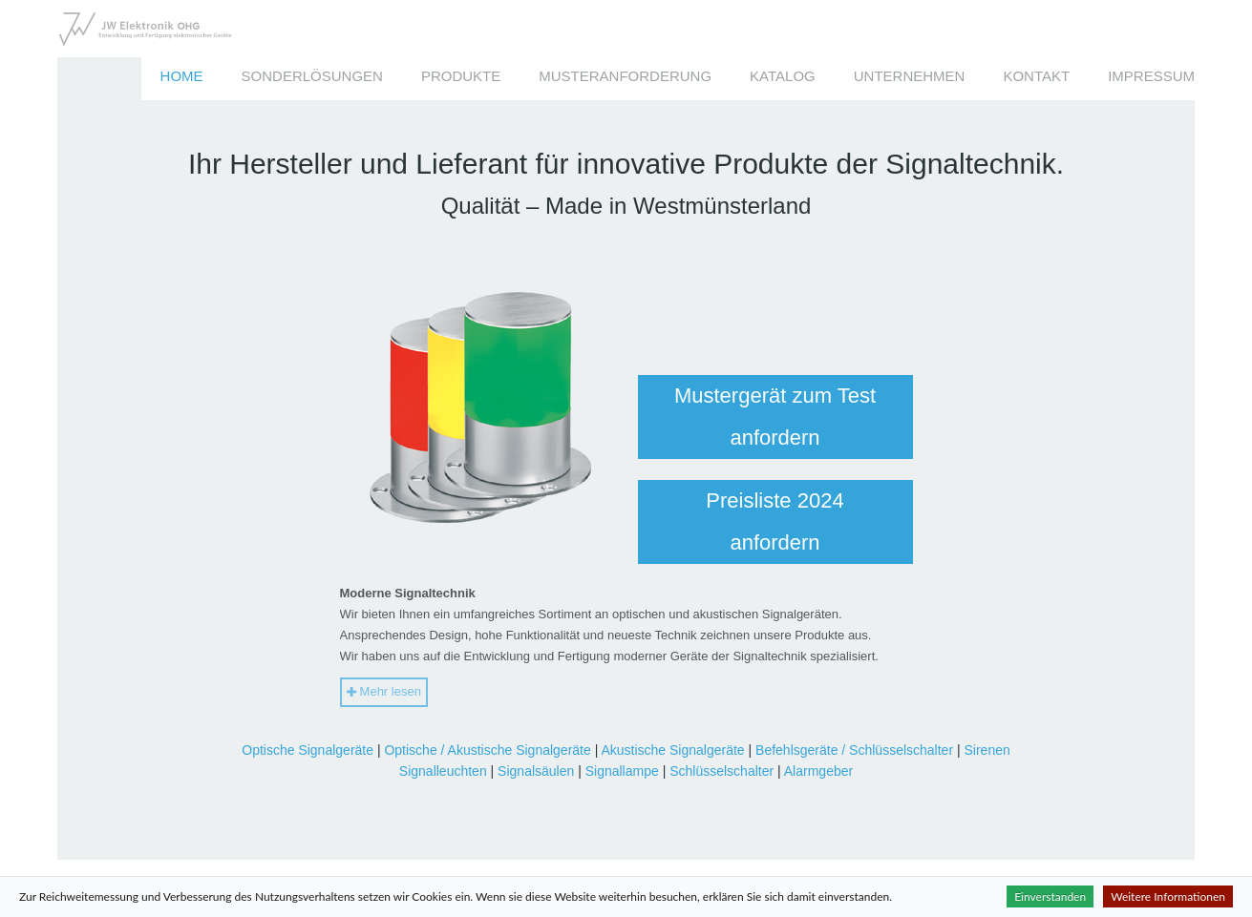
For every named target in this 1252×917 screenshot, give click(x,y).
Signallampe (622, 771)
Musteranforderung (625, 76)
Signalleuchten (443, 771)
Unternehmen (910, 76)
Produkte (460, 76)
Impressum (1151, 76)
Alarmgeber (818, 771)
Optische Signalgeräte (307, 750)
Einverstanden (1050, 896)
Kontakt (1036, 76)
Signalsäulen (536, 771)
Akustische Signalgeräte (672, 750)
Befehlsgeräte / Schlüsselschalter (854, 750)
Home (181, 76)
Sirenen (986, 750)
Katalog (783, 76)
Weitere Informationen (1168, 896)
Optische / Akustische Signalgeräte (487, 750)
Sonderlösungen (312, 76)
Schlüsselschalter (721, 771)
